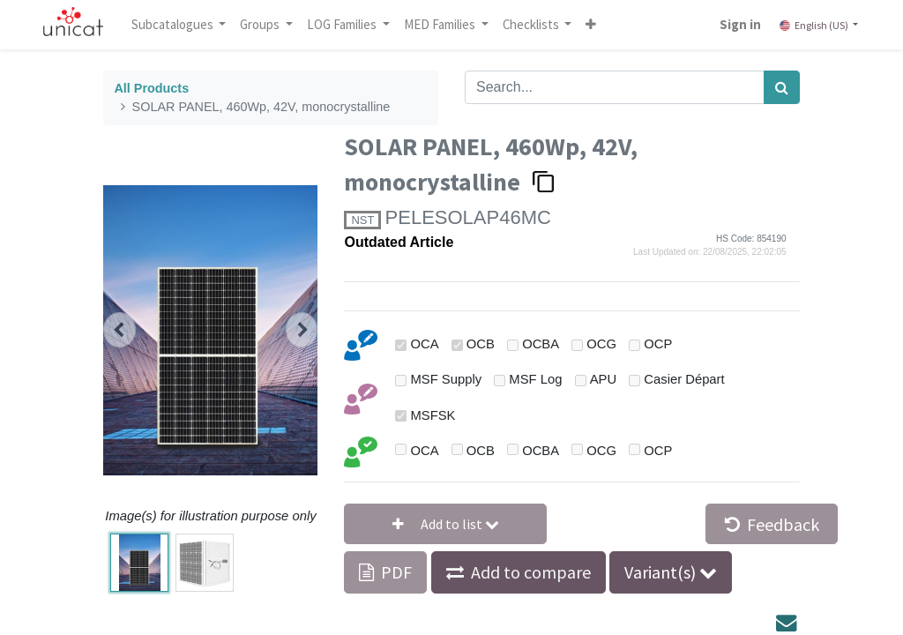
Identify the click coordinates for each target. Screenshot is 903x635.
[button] (591, 24)
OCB (480, 344)
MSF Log (535, 379)
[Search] (782, 87)
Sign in (740, 24)
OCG (601, 344)
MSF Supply (446, 379)
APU (603, 379)
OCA (425, 344)
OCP (658, 344)
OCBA (540, 344)
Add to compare (531, 572)
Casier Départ (684, 379)
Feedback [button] (772, 524)
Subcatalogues (173, 24)
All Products (151, 88)
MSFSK (433, 415)
